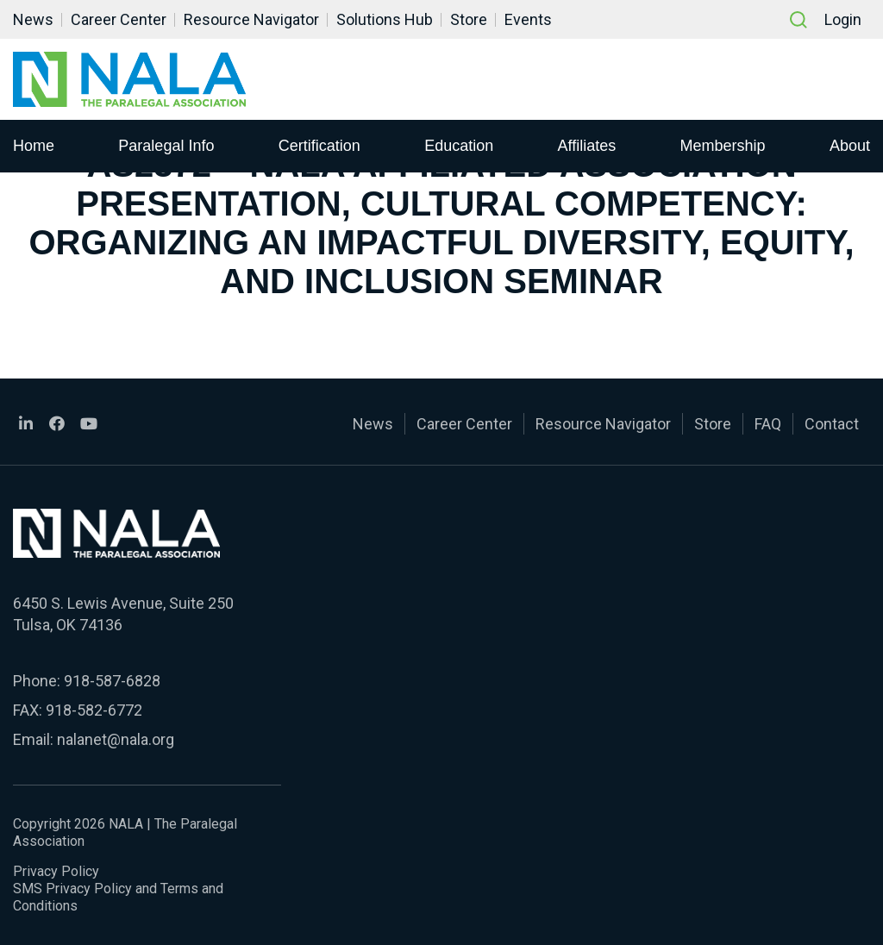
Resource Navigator (251, 19)
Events (528, 19)
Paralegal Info (166, 145)
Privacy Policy (56, 871)
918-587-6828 (112, 681)
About (850, 145)
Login (842, 19)
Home (33, 145)
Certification (319, 145)
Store (468, 19)
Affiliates (587, 145)
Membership (723, 145)
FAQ (768, 424)
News (33, 19)
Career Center (118, 19)
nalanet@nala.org (115, 739)
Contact (832, 424)
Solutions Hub (384, 19)
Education (458, 145)
